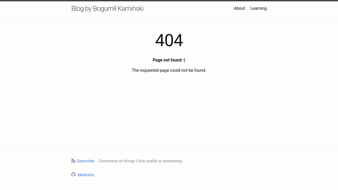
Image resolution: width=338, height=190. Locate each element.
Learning (258, 8)
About (239, 8)
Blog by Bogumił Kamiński (107, 8)
